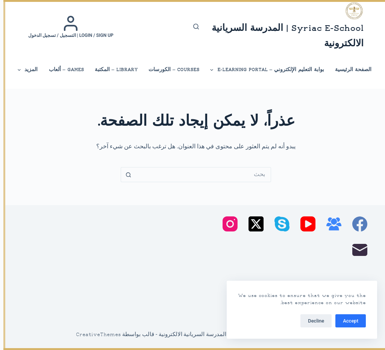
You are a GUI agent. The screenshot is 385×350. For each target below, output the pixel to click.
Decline (313, 321)
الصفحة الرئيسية (350, 70)
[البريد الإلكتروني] (356, 249)
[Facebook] (356, 223)
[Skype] (278, 223)
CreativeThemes (95, 335)
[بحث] (193, 26)
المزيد (23, 70)
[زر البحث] (124, 174)
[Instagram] (226, 223)
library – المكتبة (112, 70)
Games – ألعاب (62, 70)
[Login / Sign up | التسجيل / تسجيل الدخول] (67, 27)
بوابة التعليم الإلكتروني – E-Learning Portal (263, 70)
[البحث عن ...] (200, 174)
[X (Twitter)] (252, 223)
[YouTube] (304, 223)
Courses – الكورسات (170, 70)
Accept (347, 321)
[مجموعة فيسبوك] (330, 223)
